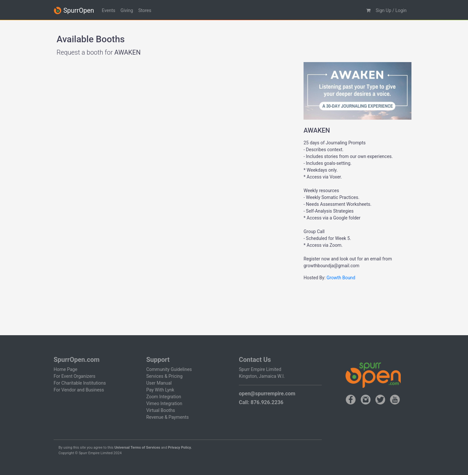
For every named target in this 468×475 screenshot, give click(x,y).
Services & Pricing (164, 376)
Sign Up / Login (391, 10)
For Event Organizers (75, 376)
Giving (127, 10)
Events (108, 10)
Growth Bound (341, 277)
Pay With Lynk (160, 389)
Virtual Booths (160, 410)
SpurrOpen (74, 11)
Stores (144, 10)
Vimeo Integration (164, 403)
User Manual (159, 383)
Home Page (65, 369)
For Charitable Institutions (80, 383)
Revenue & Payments (167, 417)
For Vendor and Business (79, 389)
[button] (368, 11)
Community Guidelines (169, 369)
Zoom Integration (163, 396)
